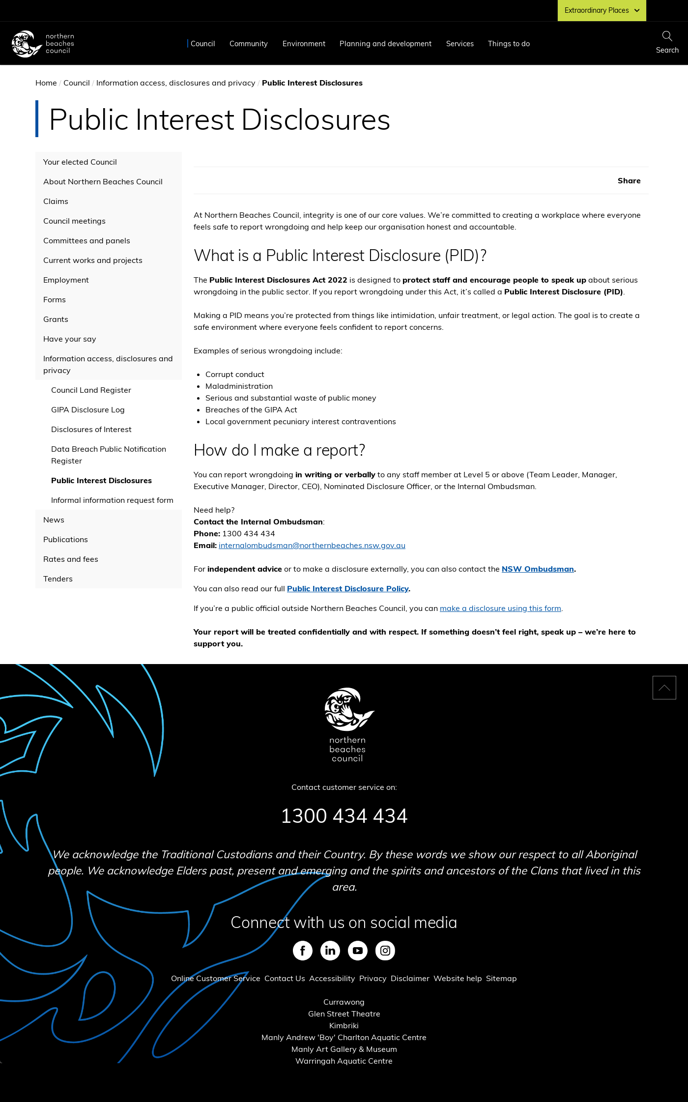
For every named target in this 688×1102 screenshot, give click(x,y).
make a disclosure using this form (500, 608)
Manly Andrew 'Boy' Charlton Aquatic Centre (344, 1037)
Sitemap (501, 978)
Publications (65, 539)
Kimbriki (344, 1025)
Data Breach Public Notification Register (108, 454)
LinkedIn (330, 950)
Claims (55, 201)
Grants (55, 319)
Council (203, 43)
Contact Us (284, 978)
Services (460, 43)
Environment (304, 43)
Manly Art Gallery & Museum (344, 1049)
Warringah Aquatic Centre (344, 1061)
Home (46, 82)
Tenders (58, 578)
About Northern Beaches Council (103, 181)
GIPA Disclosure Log (88, 409)
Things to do (509, 43)
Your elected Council (80, 162)
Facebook (303, 950)
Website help (457, 978)
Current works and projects (93, 260)
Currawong (344, 1002)
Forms (54, 299)
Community (248, 43)
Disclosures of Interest (91, 429)
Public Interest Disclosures (101, 480)
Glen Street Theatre (344, 1013)
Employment (66, 280)
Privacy (373, 978)
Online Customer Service (215, 978)
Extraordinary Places (602, 10)
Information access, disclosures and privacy (176, 82)
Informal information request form (112, 500)
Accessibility (332, 978)
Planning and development (385, 43)
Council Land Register (91, 390)
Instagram (385, 950)
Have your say (69, 339)
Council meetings (74, 221)
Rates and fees (70, 559)
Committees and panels (86, 240)
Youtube (358, 950)
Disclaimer (410, 978)
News (53, 519)
